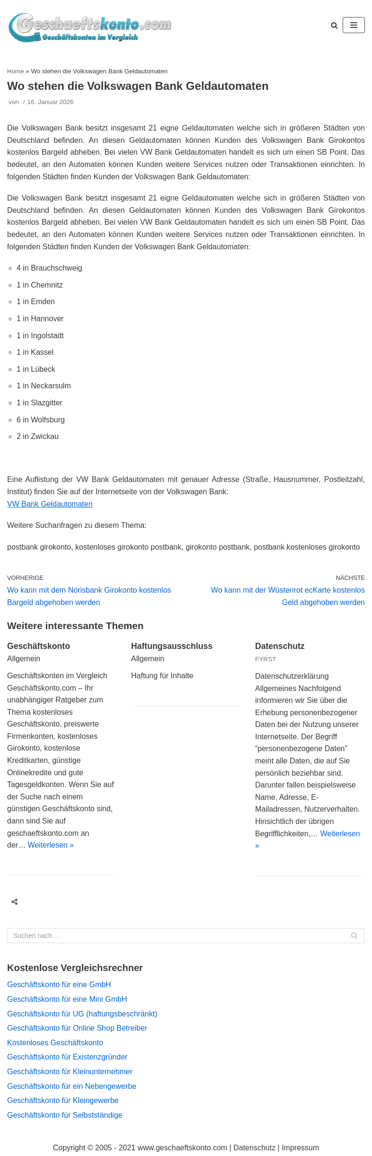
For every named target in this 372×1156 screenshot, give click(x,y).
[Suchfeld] (186, 935)
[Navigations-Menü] (354, 25)
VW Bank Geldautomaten (50, 504)
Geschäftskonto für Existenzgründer (67, 1057)
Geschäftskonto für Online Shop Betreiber (77, 1028)
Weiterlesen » (51, 845)
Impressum (300, 1148)
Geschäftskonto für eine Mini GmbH (67, 999)
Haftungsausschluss (172, 646)
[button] (334, 25)
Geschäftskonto (38, 646)
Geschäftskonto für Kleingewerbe (63, 1100)
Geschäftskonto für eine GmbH (59, 985)
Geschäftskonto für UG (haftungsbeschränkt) (82, 1014)
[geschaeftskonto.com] (90, 25)
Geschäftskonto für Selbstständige (65, 1115)
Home (15, 71)
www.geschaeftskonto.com (182, 1148)
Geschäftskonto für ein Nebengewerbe (71, 1086)
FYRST (265, 659)
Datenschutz (280, 646)
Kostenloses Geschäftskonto (55, 1043)
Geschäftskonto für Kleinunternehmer (70, 1072)
